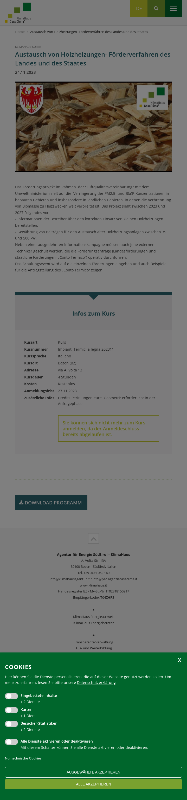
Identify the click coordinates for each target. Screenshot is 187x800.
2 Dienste (30, 701)
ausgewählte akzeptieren (93, 772)
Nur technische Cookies (23, 758)
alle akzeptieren (93, 784)
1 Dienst (29, 715)
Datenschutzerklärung (96, 682)
